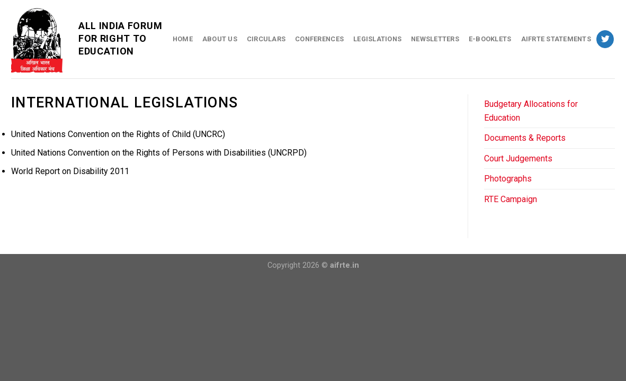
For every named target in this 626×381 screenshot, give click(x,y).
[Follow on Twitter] (605, 39)
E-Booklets (490, 39)
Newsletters (435, 39)
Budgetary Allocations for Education (531, 111)
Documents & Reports (525, 138)
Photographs (508, 179)
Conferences (319, 39)
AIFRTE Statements (556, 39)
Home (183, 39)
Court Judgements (518, 158)
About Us (219, 39)
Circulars (266, 39)
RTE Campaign (510, 199)
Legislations (377, 39)
